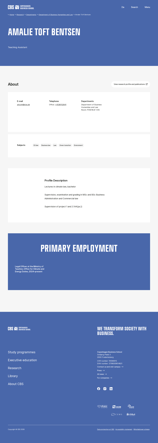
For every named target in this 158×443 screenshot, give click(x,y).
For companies (103, 378)
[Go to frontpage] (21, 7)
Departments (31, 15)
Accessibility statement (123, 429)
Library (13, 376)
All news (100, 374)
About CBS (16, 383)
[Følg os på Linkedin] (111, 389)
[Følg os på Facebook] (98, 389)
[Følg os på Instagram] (104, 389)
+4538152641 (60, 105)
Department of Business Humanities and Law (56, 15)
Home (12, 15)
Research (20, 15)
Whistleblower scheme (141, 429)
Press (99, 370)
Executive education (22, 360)
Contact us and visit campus (108, 367)
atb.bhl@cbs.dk (23, 105)
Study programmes (21, 352)
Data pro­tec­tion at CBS (105, 429)
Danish (121, 7)
